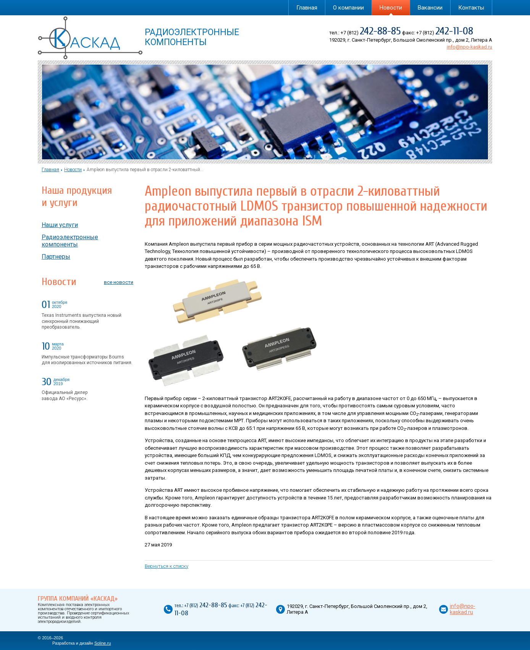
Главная (306, 7)
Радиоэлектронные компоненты (70, 240)
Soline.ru (102, 643)
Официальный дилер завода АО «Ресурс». (64, 395)
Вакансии (430, 7)
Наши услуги (60, 225)
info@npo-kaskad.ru (469, 47)
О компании (348, 7)
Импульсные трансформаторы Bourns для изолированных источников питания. (87, 360)
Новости (391, 7)
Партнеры (56, 256)
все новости (118, 282)
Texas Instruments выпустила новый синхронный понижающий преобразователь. (81, 321)
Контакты (471, 7)
